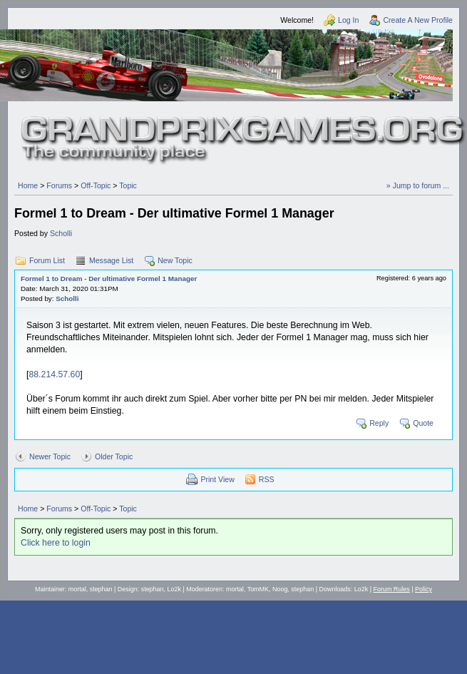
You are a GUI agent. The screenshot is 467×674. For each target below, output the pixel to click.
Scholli (61, 233)
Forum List (47, 260)
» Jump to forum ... (417, 185)
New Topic (175, 260)
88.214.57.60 (54, 374)
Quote (423, 423)
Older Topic (114, 456)
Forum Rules (392, 589)
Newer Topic (50, 456)
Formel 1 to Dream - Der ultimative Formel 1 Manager (109, 278)
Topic (128, 185)
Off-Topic (96, 185)
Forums (59, 185)
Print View (217, 479)
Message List (111, 260)
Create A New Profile (418, 20)
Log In (348, 20)
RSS (266, 479)
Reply (379, 423)
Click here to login (56, 543)
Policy (423, 589)
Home (28, 185)
